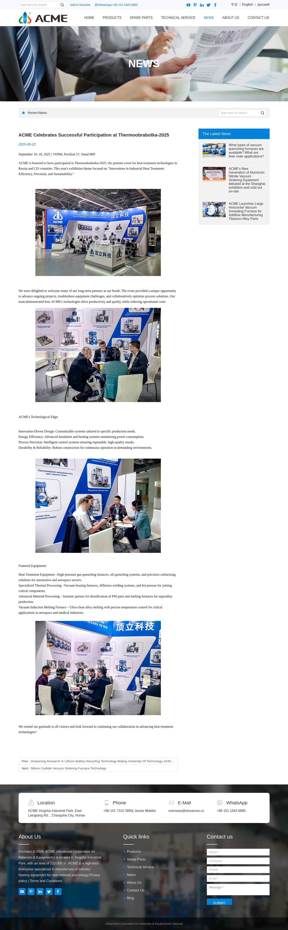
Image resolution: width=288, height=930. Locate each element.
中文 (234, 4)
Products (112, 17)
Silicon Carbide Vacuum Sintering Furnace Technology (68, 768)
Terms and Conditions (46, 881)
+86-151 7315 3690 (117, 811)
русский (263, 4)
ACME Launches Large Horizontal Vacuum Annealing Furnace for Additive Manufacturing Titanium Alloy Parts (246, 211)
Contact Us (258, 17)
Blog (130, 898)
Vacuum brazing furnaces (81, 585)
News (209, 17)
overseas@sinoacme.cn (186, 811)
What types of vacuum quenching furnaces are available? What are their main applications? (246, 150)
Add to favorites (80, 4)
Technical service (178, 17)
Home (89, 17)
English (247, 4)
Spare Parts (141, 17)
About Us (230, 17)
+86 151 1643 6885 (125, 4)
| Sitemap (176, 923)
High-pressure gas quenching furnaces (83, 574)
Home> (33, 113)
